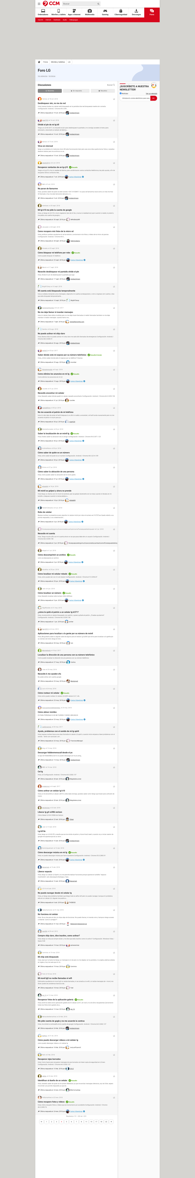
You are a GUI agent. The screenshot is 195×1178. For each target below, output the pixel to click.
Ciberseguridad (121, 12)
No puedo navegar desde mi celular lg (55, 893)
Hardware (56, 20)
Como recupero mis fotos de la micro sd (55, 231)
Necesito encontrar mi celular (51, 393)
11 (86, 1122)
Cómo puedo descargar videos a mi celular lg (58, 1040)
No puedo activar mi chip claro (51, 333)
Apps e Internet (74, 12)
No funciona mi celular (48, 914)
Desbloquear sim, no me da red (52, 103)
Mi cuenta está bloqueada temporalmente (56, 291)
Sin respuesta (76, 91)
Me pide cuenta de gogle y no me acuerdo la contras (61, 1021)
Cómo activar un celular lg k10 (51, 791)
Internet (48, 20)
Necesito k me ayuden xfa (49, 674)
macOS (40, 20)
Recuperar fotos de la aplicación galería (55, 999)
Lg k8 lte (42, 831)
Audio (65, 20)
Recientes (50, 91)
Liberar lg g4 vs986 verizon (50, 812)
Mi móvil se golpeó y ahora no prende (54, 491)
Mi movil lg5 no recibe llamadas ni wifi (55, 978)
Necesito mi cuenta (46, 533)
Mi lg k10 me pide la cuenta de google (55, 210)
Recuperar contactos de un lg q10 (53, 167)
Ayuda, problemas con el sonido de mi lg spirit (58, 731)
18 (101, 1122)
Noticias (124, 94)
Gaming (105, 12)
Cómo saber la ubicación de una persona (56, 471)
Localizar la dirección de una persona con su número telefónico (66, 655)
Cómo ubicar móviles (47, 712)
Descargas (136, 12)
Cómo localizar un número (49, 593)
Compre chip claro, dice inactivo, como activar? (59, 935)
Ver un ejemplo (151, 94)
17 (96, 1122)
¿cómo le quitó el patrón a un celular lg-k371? (58, 612)
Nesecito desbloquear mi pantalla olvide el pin (58, 271)
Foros (152, 12)
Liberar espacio (45, 871)
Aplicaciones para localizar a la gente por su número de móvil (65, 633)
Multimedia (89, 12)
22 (106, 1122)
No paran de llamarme (48, 188)
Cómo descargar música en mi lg (52, 852)
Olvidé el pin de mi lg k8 (48, 124)
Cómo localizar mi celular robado (52, 574)
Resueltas (103, 91)
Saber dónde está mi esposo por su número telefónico (62, 355)
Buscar (111, 85)
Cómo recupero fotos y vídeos (51, 1102)
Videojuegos (73, 20)
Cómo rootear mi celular (48, 693)
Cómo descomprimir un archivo (52, 555)
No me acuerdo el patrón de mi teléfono (55, 412)
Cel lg (40, 771)
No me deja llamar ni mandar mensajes (55, 312)
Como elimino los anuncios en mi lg (53, 374)
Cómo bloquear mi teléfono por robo (54, 252)
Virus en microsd (45, 146)
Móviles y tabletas (58, 62)
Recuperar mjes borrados (49, 1059)
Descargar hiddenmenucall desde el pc (55, 752)
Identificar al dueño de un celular (52, 1080)
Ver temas (52, 76)
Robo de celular (45, 512)
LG (69, 62)
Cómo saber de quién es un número (54, 452)
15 (91, 1122)
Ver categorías (43, 76)
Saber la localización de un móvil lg (53, 433)
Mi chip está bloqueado (48, 957)
